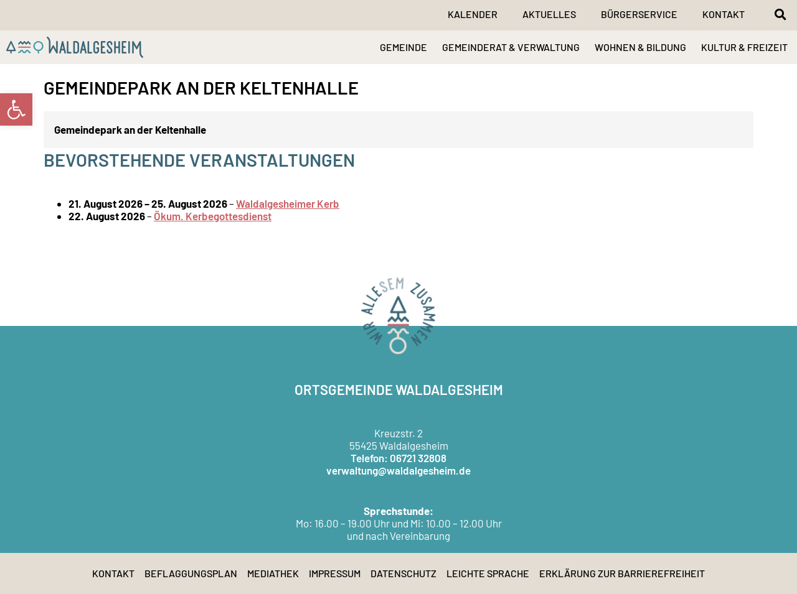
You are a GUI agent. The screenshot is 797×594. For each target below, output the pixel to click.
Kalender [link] (473, 14)
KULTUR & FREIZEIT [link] (744, 47)
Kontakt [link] (723, 14)
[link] (16, 109)
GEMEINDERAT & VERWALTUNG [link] (511, 47)
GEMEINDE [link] (403, 47)
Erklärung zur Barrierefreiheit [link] (622, 573)
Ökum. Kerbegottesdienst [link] (212, 216)
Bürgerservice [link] (639, 14)
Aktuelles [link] (549, 14)
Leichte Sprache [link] (487, 573)
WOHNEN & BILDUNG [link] (640, 47)
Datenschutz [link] (403, 573)
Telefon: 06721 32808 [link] (398, 458)
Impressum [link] (335, 573)
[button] (780, 14)
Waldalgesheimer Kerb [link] (287, 203)
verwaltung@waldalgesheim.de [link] (398, 470)
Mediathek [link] (273, 573)
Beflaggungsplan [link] (190, 573)
